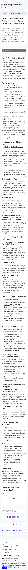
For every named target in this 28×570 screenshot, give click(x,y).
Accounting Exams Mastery (12, 4)
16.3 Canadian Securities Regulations (14, 525)
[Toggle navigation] (4, 7)
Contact (17, 550)
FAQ (16, 547)
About (17, 545)
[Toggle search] (2, 7)
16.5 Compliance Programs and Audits (14, 530)
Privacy (17, 558)
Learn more (16, 567)
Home (4, 13)
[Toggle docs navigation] (3, 2)
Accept (4, 567)
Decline (10, 567)
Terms (17, 561)
